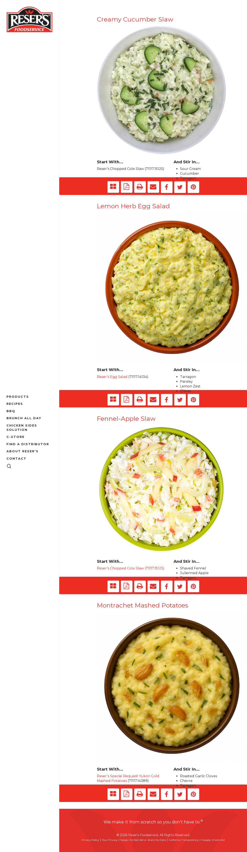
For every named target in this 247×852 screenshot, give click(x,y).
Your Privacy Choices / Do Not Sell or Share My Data (134, 839)
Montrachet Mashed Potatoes (142, 605)
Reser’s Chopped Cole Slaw (120, 169)
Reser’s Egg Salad (112, 377)
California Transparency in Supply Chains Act (197, 839)
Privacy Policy (90, 839)
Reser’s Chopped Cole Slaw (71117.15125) (130, 568)
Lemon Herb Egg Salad (133, 206)
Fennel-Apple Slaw (126, 418)
